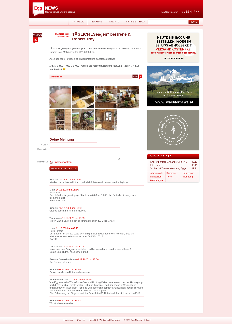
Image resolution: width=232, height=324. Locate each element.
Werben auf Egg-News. (110, 320)
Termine (96, 21)
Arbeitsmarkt (156, 173)
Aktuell (78, 21)
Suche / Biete (160, 156)
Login (148, 320)
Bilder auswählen (63, 162)
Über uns (81, 320)
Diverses (171, 173)
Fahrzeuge (188, 173)
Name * (44, 145)
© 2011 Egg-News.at (133, 320)
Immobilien (155, 176)
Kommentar (42, 149)
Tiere (169, 176)
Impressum (68, 320)
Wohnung (188, 176)
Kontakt (92, 320)
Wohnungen (156, 180)
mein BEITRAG (135, 21)
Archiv (114, 21)
